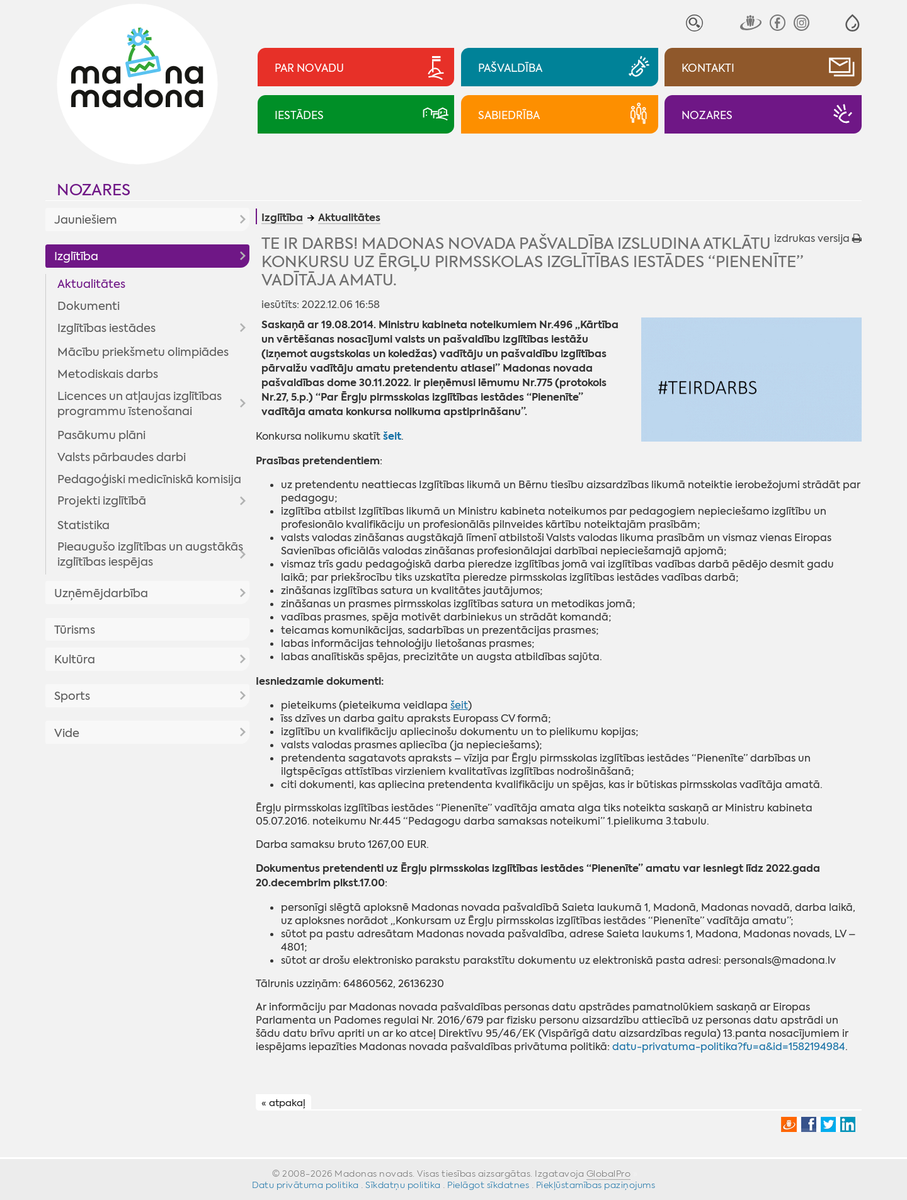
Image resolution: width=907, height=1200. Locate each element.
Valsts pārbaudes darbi (121, 457)
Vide (66, 733)
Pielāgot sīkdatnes (488, 1185)
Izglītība (76, 256)
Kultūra (74, 659)
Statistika (83, 525)
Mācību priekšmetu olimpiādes (143, 352)
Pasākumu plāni (101, 435)
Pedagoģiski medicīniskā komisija (149, 479)
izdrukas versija (818, 238)
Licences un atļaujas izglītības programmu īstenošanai (139, 404)
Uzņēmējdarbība (101, 593)
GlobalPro (608, 1173)
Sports (72, 696)
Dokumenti (88, 306)
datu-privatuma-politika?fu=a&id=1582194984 (728, 1046)
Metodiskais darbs (107, 374)
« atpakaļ (283, 1103)
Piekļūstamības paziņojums (596, 1185)
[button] (852, 23)
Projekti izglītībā (101, 500)
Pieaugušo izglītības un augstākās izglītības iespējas (150, 554)
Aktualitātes (91, 284)
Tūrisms (74, 629)
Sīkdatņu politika (403, 1185)
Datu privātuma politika (305, 1185)
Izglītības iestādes (106, 328)
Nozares (93, 190)
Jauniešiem (85, 219)
